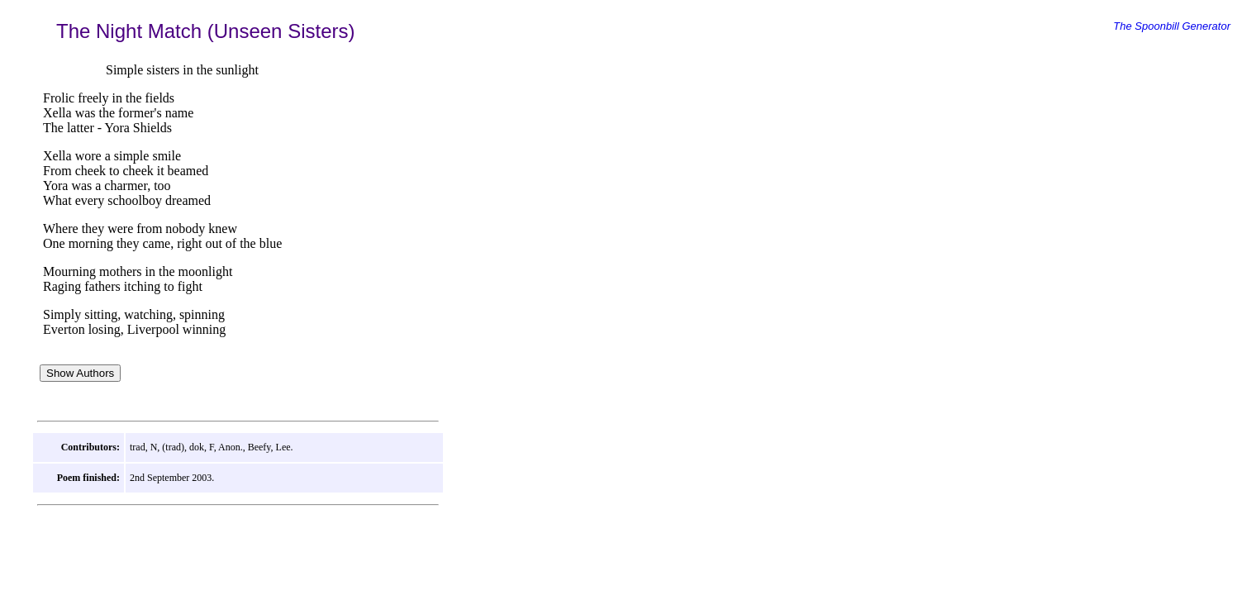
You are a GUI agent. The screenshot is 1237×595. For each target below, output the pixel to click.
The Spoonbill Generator (1171, 26)
